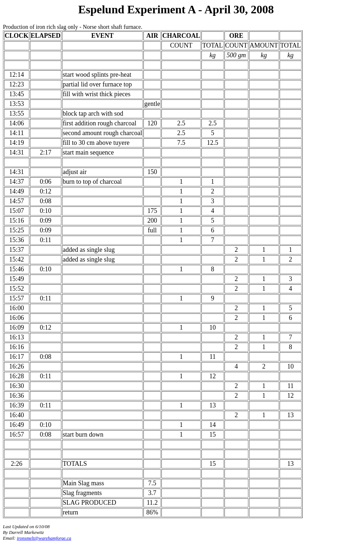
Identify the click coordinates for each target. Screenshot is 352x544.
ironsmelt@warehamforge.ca (44, 538)
